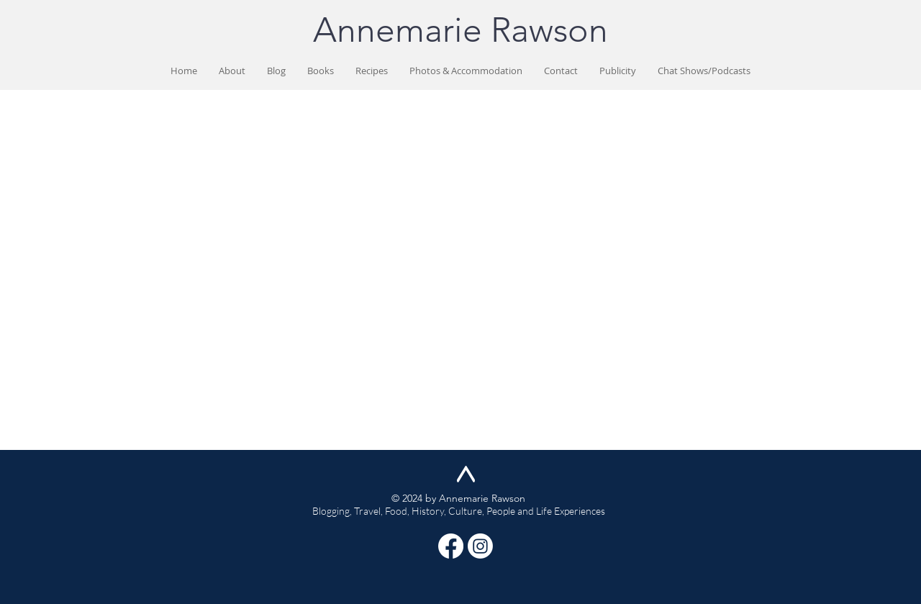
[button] (320, 71)
